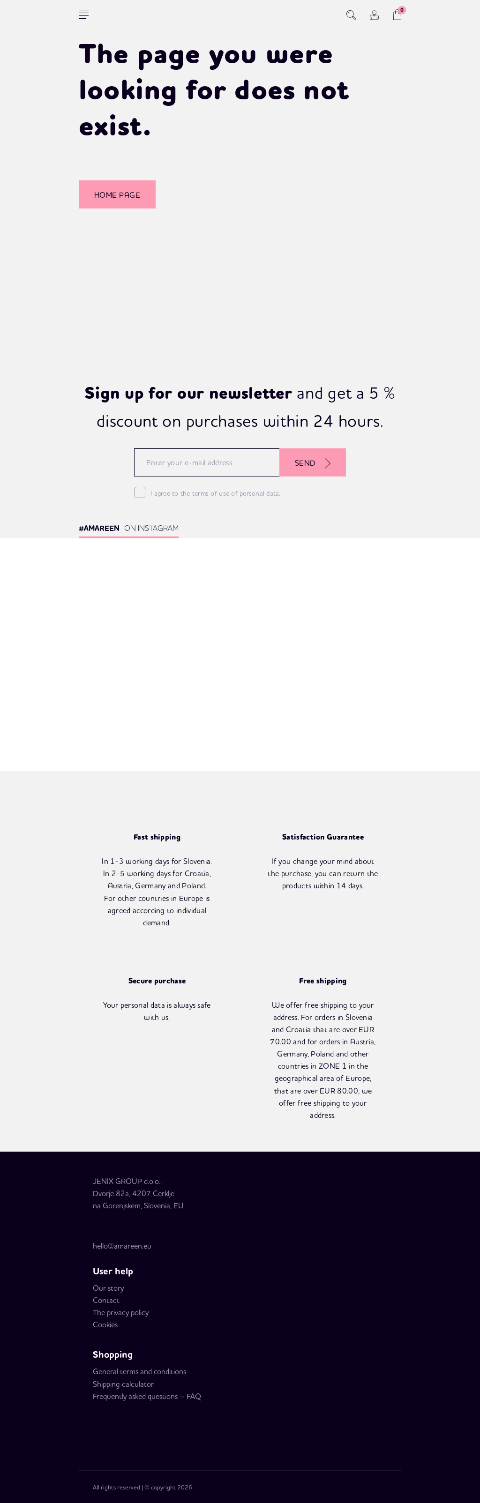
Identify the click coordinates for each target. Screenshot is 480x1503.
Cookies (105, 1324)
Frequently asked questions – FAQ (147, 1396)
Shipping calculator (123, 1384)
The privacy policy (121, 1312)
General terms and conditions (139, 1371)
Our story (108, 1288)
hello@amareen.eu (122, 1245)
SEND (312, 463)
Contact (106, 1300)
